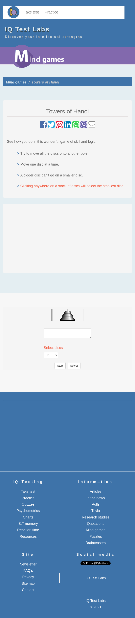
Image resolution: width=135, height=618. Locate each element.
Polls (96, 504)
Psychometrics (28, 511)
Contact (28, 590)
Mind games (16, 82)
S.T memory (28, 524)
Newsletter (28, 564)
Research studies (95, 517)
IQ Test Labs (96, 578)
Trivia (95, 511)
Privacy (28, 577)
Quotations (95, 524)
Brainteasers (96, 543)
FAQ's (28, 571)
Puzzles (95, 536)
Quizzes (28, 504)
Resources (28, 536)
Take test (31, 12)
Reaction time (28, 530)
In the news (95, 498)
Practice (51, 12)
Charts (28, 517)
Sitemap (28, 583)
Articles (95, 491)
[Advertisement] (67, 237)
